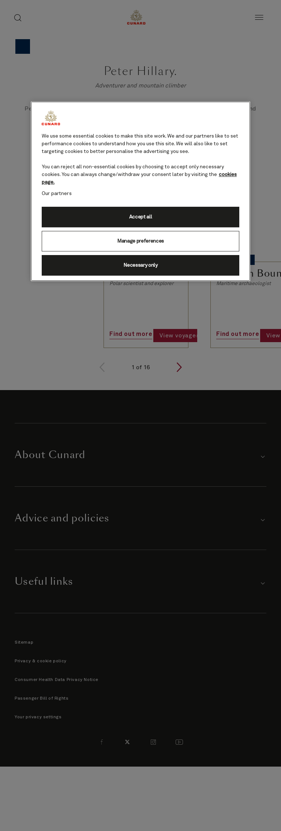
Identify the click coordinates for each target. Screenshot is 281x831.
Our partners (57, 193)
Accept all (140, 217)
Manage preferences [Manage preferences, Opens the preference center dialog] (140, 241)
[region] (140, 191)
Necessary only (140, 265)
